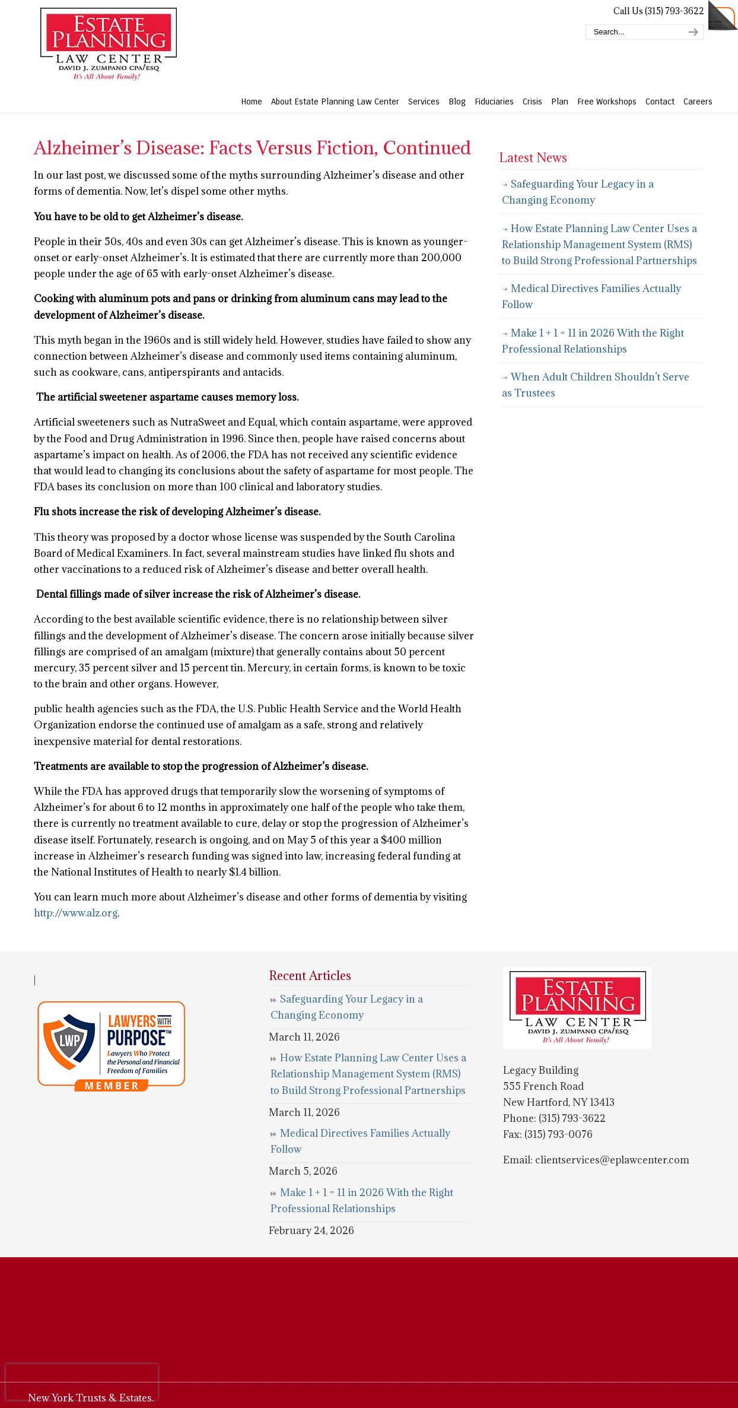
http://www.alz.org (75, 912)
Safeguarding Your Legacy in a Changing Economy (578, 192)
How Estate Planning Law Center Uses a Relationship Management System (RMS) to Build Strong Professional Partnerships (599, 244)
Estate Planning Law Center (108, 44)
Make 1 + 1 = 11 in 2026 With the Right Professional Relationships (593, 341)
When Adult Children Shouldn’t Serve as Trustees (595, 384)
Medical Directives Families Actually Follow (591, 296)
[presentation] (82, 1382)
